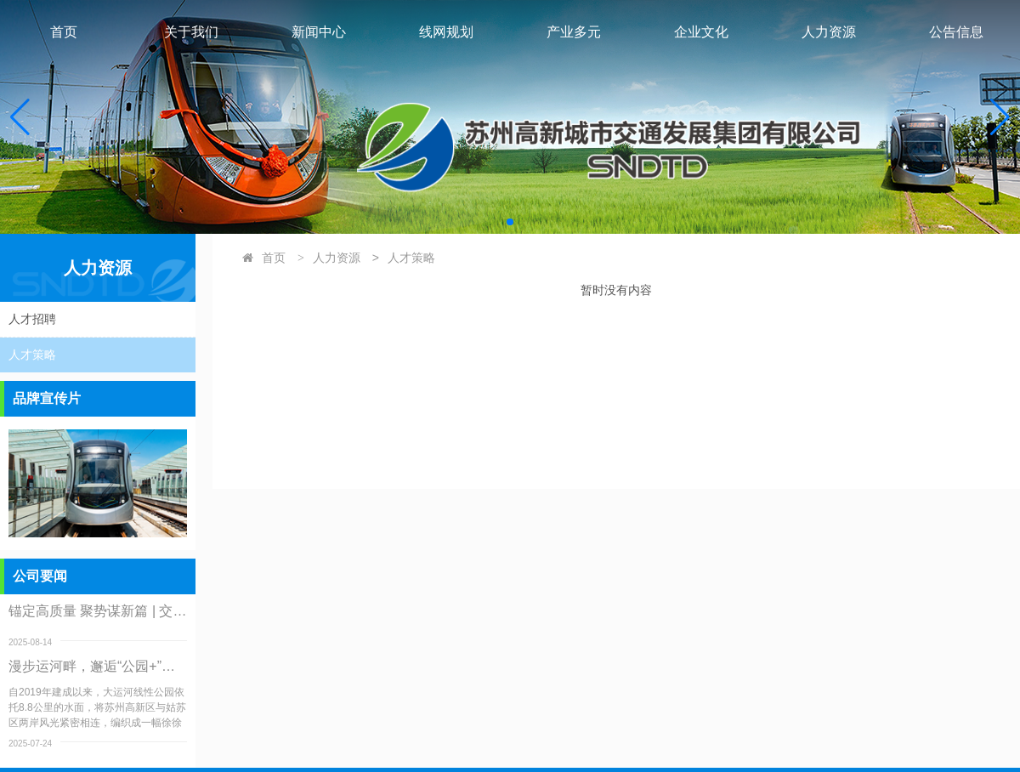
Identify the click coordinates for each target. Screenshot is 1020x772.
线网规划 (446, 32)
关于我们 (191, 32)
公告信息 (956, 32)
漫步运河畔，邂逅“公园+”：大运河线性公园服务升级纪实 (97, 666)
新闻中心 (319, 32)
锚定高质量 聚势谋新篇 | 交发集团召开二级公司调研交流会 (97, 611)
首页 (63, 32)
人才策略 (411, 257)
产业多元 (574, 32)
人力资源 (829, 32)
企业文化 (701, 32)
